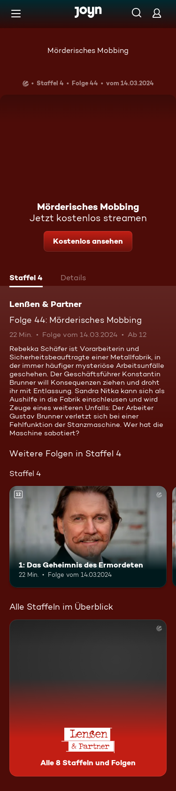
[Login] (156, 13)
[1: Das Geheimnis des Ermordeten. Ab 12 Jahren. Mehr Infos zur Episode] (88, 537)
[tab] (26, 278)
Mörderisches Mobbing (88, 50)
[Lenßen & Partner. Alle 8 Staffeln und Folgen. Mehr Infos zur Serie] (88, 697)
